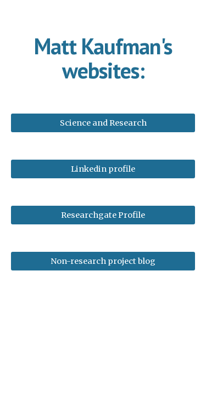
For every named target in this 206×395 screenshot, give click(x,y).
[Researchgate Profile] (103, 215)
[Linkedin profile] (103, 169)
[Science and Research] (103, 123)
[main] (103, 58)
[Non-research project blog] (103, 261)
